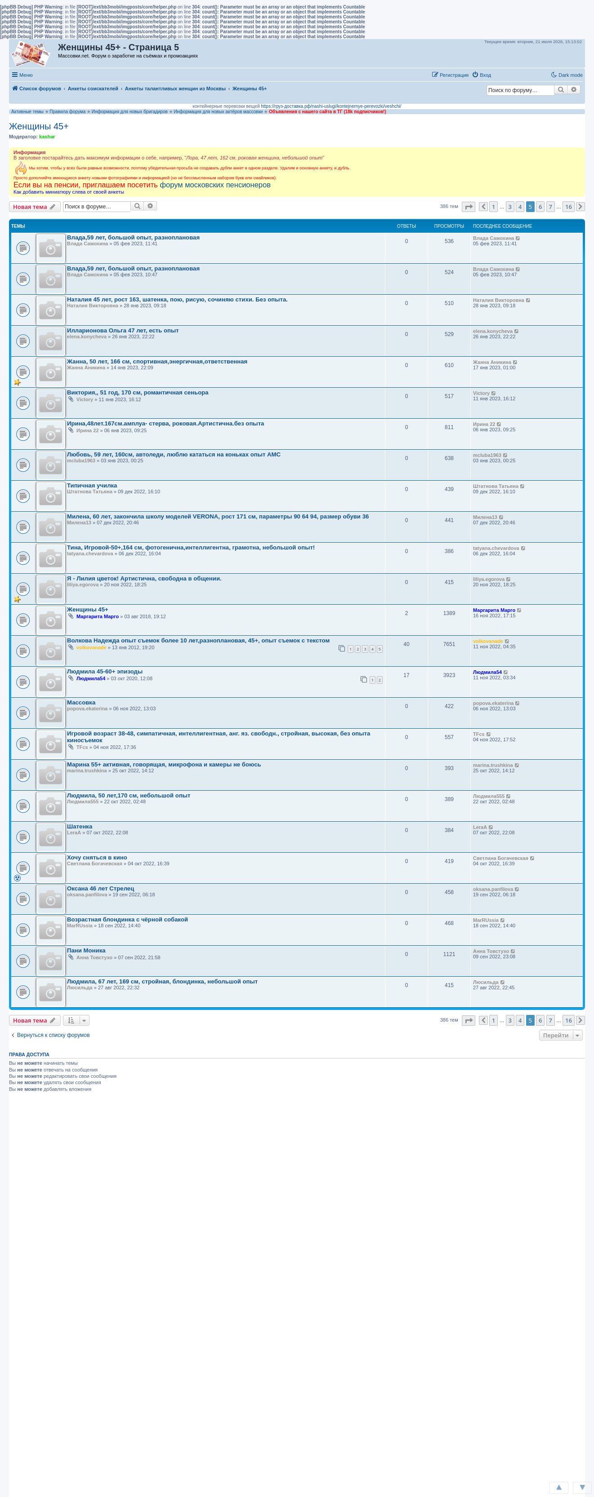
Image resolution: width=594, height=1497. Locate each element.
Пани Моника (86, 950)
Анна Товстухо (94, 957)
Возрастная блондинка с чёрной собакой (127, 919)
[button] (503, 74)
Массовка (81, 702)
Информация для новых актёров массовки (218, 111)
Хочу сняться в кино (97, 857)
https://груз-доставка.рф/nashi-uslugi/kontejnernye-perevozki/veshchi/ (331, 106)
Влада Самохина (87, 243)
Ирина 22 (87, 430)
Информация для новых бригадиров (130, 111)
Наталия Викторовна (92, 305)
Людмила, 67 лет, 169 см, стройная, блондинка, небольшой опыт (162, 981)
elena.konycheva (87, 336)
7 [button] (550, 207)
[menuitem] (481, 75)
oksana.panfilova (87, 894)
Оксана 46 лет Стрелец (100, 888)
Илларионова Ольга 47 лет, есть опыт (123, 330)
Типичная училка (92, 485)
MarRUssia (80, 925)
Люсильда (80, 987)
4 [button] (520, 207)
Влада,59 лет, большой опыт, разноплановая (133, 237)
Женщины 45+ (39, 126)
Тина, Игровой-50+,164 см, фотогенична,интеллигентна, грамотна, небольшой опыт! (191, 547)
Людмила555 (82, 801)
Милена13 (79, 522)
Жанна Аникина (86, 367)
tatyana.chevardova (90, 553)
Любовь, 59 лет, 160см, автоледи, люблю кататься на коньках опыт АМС (174, 454)
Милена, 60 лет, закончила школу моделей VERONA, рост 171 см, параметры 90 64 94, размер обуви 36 (218, 516)
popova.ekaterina (87, 708)
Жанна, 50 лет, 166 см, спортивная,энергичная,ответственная (157, 361)
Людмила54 (90, 678)
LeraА (74, 832)
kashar (47, 136)
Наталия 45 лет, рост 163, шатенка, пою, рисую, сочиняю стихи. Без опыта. (177, 299)
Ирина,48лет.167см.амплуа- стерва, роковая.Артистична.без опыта (165, 423)
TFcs (82, 747)
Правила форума (67, 111)
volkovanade (91, 647)
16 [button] (568, 207)
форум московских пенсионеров (215, 185)
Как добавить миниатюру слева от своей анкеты (68, 192)
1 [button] (493, 207)
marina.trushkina (87, 770)
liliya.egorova (82, 584)
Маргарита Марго (97, 616)
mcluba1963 (81, 460)
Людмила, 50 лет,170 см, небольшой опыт (129, 795)
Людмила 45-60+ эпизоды (105, 671)
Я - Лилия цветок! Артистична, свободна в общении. (144, 578)
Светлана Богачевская (94, 863)
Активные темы (27, 111)
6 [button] (540, 207)
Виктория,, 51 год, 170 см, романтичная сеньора (138, 392)
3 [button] (510, 207)
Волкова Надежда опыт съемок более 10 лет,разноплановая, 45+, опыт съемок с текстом (198, 640)
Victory (84, 399)
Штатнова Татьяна (89, 491)
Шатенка (79, 826)
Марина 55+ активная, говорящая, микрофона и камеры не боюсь (164, 764)
